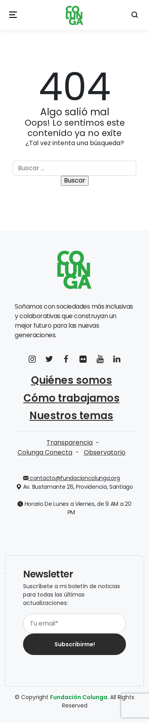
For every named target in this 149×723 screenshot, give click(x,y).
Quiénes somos (71, 380)
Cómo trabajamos (71, 398)
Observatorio (105, 452)
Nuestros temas (71, 415)
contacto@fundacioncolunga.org (71, 478)
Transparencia (69, 442)
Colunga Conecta (44, 452)
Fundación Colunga (78, 697)
